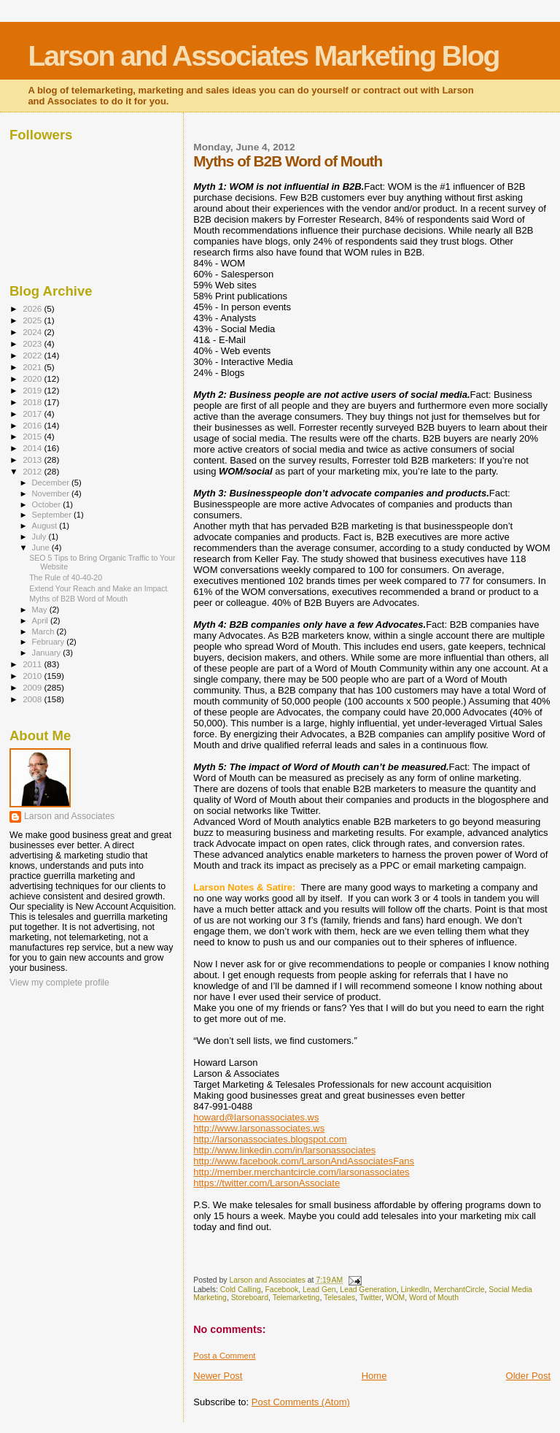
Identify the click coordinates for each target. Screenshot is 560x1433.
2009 (33, 687)
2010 (33, 675)
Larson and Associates (69, 816)
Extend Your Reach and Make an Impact (98, 588)
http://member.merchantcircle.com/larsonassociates (301, 1172)
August (46, 525)
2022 (33, 355)
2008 (33, 699)
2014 (33, 448)
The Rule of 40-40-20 (65, 577)
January (47, 652)
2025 (33, 320)
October (47, 504)
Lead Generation (368, 1290)
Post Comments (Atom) (301, 1401)
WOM (395, 1298)
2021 (33, 367)
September (53, 514)
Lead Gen (319, 1290)
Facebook (282, 1290)
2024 (33, 332)
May (41, 609)
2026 (33, 308)
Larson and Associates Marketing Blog (263, 56)
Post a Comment (224, 1355)
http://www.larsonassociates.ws (258, 1128)
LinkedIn (415, 1290)
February (49, 641)
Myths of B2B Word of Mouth (78, 598)
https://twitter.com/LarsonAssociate (266, 1182)
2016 (33, 425)
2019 (33, 390)
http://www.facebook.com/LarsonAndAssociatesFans (303, 1161)
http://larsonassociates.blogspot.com (269, 1139)
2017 (33, 413)
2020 (33, 378)
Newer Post (217, 1375)
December (51, 482)
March (44, 631)
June (42, 547)
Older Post (528, 1375)
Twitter (370, 1298)
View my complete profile (59, 982)
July (40, 536)
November (51, 493)
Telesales (339, 1298)
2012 (33, 471)
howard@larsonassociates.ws (256, 1117)
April (41, 620)
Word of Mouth (434, 1298)
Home (374, 1375)
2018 (33, 402)
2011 (33, 664)
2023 (33, 343)
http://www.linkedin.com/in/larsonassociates (284, 1150)
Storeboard (249, 1298)
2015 (33, 436)
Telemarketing (296, 1298)
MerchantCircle (459, 1290)
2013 (33, 459)
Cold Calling (240, 1290)
